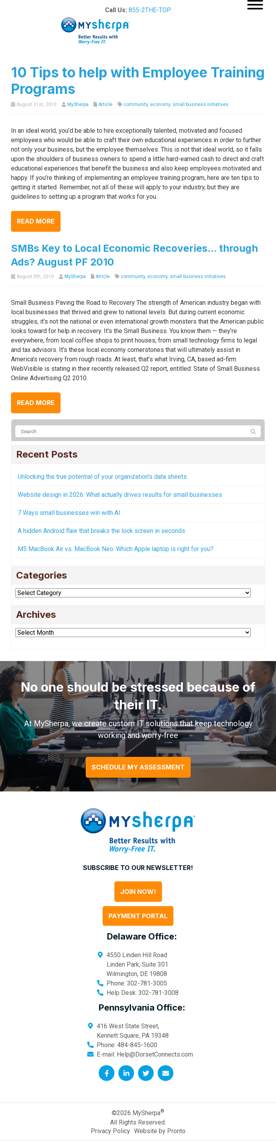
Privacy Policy (110, 1131)
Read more (36, 221)
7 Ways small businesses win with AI (69, 512)
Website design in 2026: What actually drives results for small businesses (120, 494)
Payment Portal (138, 916)
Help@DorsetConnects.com (155, 1054)
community (135, 104)
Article (105, 104)
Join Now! (138, 892)
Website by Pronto (160, 1131)
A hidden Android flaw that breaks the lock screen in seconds (101, 531)
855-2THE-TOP (150, 10)
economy (160, 104)
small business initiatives (200, 104)
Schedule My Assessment (138, 767)
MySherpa (77, 104)
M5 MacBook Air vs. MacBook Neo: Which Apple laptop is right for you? (115, 549)
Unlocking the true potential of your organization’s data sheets (102, 476)
